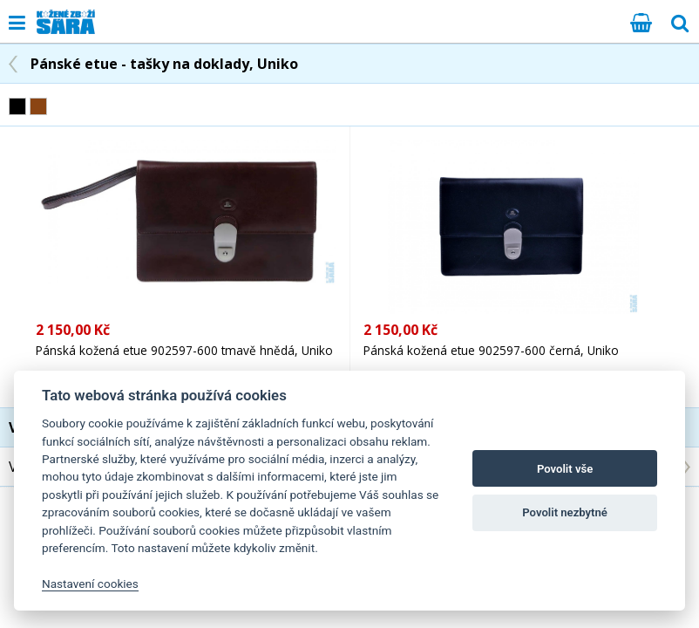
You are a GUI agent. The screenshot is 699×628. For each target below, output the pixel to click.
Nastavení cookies (90, 583)
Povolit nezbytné (564, 512)
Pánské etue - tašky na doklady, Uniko (164, 63)
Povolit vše (565, 468)
